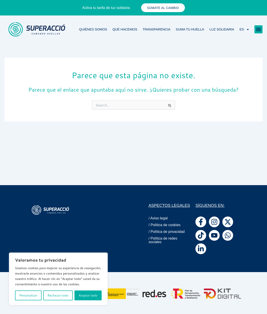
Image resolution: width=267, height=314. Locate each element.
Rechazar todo (57, 295)
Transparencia (156, 29)
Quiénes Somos (93, 29)
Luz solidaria (221, 29)
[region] (58, 279)
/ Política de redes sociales (163, 240)
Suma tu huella (190, 29)
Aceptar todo (88, 295)
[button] (258, 30)
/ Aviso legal (158, 218)
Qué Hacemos (124, 29)
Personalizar (28, 295)
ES (244, 29)
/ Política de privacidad (167, 232)
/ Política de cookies (164, 225)
